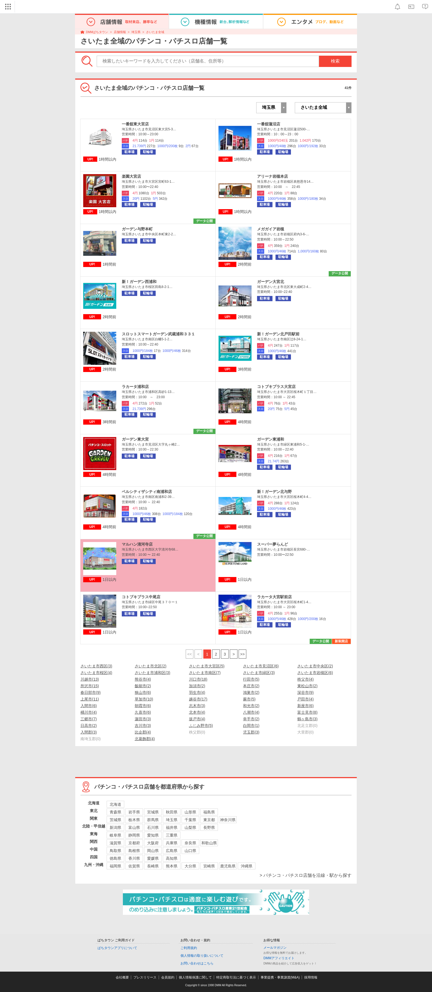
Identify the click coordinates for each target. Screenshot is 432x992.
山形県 (190, 812)
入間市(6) (88, 706)
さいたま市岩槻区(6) (315, 673)
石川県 (153, 827)
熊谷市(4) (143, 679)
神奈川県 (228, 820)
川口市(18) (198, 679)
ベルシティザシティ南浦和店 (147, 491)
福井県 (171, 827)
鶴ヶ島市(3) (307, 719)
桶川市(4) (88, 712)
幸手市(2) (251, 719)
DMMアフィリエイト (279, 958)
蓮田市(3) (143, 719)
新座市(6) (305, 706)
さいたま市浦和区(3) (152, 673)
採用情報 (310, 977)
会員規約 (167, 977)
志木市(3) (197, 706)
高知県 (171, 858)
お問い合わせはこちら (197, 963)
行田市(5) (251, 679)
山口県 (190, 850)
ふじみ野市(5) (201, 725)
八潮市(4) (251, 712)
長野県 (209, 827)
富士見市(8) (307, 712)
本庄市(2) (251, 686)
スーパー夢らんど (272, 544)
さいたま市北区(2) (150, 666)
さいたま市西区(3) (96, 666)
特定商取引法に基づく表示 (236, 977)
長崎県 (153, 866)
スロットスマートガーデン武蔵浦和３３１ (158, 334)
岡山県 (153, 850)
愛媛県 (153, 858)
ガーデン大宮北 (270, 281)
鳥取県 (115, 850)
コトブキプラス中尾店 (141, 597)
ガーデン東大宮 (135, 439)
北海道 (115, 804)
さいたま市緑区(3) (259, 673)
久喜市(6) (143, 712)
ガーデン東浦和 (270, 439)
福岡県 (115, 866)
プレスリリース (144, 977)
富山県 (134, 827)
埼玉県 (136, 32)
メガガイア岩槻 (270, 229)
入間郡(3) (88, 732)
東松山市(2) (307, 686)
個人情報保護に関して (195, 977)
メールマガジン (275, 948)
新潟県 (115, 827)
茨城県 (115, 820)
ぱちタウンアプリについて (117, 948)
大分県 (190, 866)
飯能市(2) (143, 686)
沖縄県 (246, 866)
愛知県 (153, 835)
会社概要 (122, 977)
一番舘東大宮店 (135, 124)
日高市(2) (88, 725)
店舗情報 (120, 32)
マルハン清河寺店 (137, 544)
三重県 (171, 835)
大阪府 (153, 843)
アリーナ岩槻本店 (272, 176)
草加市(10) (144, 699)
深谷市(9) (305, 692)
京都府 (134, 843)
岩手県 (134, 812)
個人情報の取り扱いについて (201, 956)
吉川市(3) (143, 725)
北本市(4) (197, 712)
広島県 (171, 850)
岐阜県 (115, 835)
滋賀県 (115, 843)
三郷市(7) (88, 719)
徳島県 (115, 858)
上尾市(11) (89, 699)
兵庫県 (171, 843)
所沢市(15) (89, 686)
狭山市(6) (143, 692)
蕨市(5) (249, 699)
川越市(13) (89, 679)
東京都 (209, 820)
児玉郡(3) (251, 732)
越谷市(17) (198, 699)
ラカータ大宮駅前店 (274, 597)
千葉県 (190, 820)
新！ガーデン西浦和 (139, 281)
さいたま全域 (155, 32)
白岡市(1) (251, 725)
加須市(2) (197, 686)
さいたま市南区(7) (205, 673)
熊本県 (171, 866)
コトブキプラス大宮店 (276, 386)
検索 (335, 61)
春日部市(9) (90, 692)
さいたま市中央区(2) (315, 666)
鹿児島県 (228, 866)
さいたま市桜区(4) (96, 673)
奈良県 (190, 843)
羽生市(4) (197, 692)
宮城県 (153, 812)
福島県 (209, 812)
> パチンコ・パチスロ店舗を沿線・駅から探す (306, 875)
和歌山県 (209, 843)
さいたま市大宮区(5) (207, 666)
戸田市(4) (305, 699)
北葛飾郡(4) (145, 739)
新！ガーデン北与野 (274, 491)
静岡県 (134, 835)
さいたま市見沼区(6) (261, 666)
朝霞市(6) (143, 706)
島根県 (134, 850)
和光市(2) (251, 706)
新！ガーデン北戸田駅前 (278, 334)
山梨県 (190, 827)
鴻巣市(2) (251, 692)
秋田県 (171, 812)
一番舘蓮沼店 (268, 124)
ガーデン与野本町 (137, 229)
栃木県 (134, 820)
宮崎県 (209, 866)
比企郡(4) (143, 732)
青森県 (115, 812)
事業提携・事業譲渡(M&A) (280, 977)
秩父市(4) (305, 679)
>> (242, 654)
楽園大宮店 (131, 176)
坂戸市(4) (197, 719)
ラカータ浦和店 (135, 386)
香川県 (134, 858)
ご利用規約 (188, 948)
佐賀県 (134, 866)
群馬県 (153, 820)
